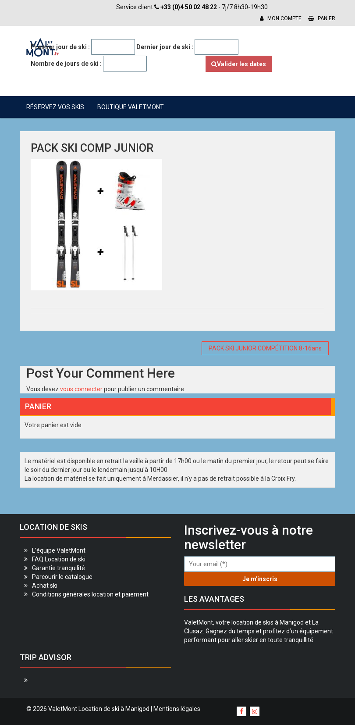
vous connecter (81, 389)
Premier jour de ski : (60, 46)
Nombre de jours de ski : (66, 63)
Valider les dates (238, 64)
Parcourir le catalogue (62, 576)
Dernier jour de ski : (164, 46)
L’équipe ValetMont (58, 550)
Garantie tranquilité (58, 567)
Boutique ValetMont (130, 107)
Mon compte (281, 18)
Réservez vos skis (55, 107)
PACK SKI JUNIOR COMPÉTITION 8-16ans (265, 348)
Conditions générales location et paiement (90, 594)
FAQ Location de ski (58, 559)
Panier (321, 18)
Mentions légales (176, 708)
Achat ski (44, 585)
